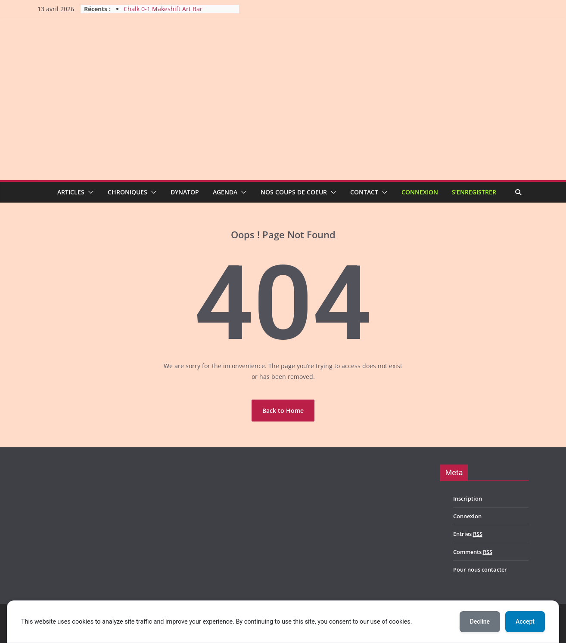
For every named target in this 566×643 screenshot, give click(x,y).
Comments (472, 552)
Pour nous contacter (480, 569)
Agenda (225, 192)
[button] (89, 192)
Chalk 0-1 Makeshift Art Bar (163, 9)
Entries (467, 534)
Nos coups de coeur (294, 192)
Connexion (419, 192)
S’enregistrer (474, 192)
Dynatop (185, 192)
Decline (480, 621)
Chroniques (127, 192)
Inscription (467, 498)
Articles (70, 192)
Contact (364, 192)
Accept (525, 621)
